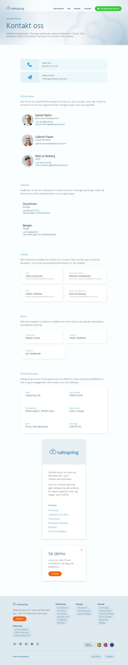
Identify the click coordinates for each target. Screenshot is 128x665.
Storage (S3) (51, 617)
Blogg (83, 623)
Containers (54, 519)
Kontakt (87, 8)
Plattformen (59, 8)
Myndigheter (68, 611)
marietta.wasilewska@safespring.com (85, 279)
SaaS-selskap (68, 614)
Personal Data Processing (50, 654)
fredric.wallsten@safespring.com (40, 296)
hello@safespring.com (109, 8)
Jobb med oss (107, 611)
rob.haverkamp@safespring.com (83, 296)
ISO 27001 (96, 644)
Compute (53, 510)
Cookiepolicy (65, 653)
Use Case (84, 608)
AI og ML (49, 611)
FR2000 (109, 644)
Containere (50, 608)
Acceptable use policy (87, 654)
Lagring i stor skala (58, 514)
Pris (69, 8)
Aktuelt (77, 8)
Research (67, 608)
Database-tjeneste (58, 523)
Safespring (13, 19)
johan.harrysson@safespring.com (40, 279)
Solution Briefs (87, 614)
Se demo (55, 574)
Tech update (86, 617)
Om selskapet (106, 608)
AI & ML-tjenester (57, 531)
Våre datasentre (107, 614)
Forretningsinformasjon (106, 653)
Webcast (84, 620)
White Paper (86, 611)
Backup (52, 527)
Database (50, 620)
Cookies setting (76, 654)
